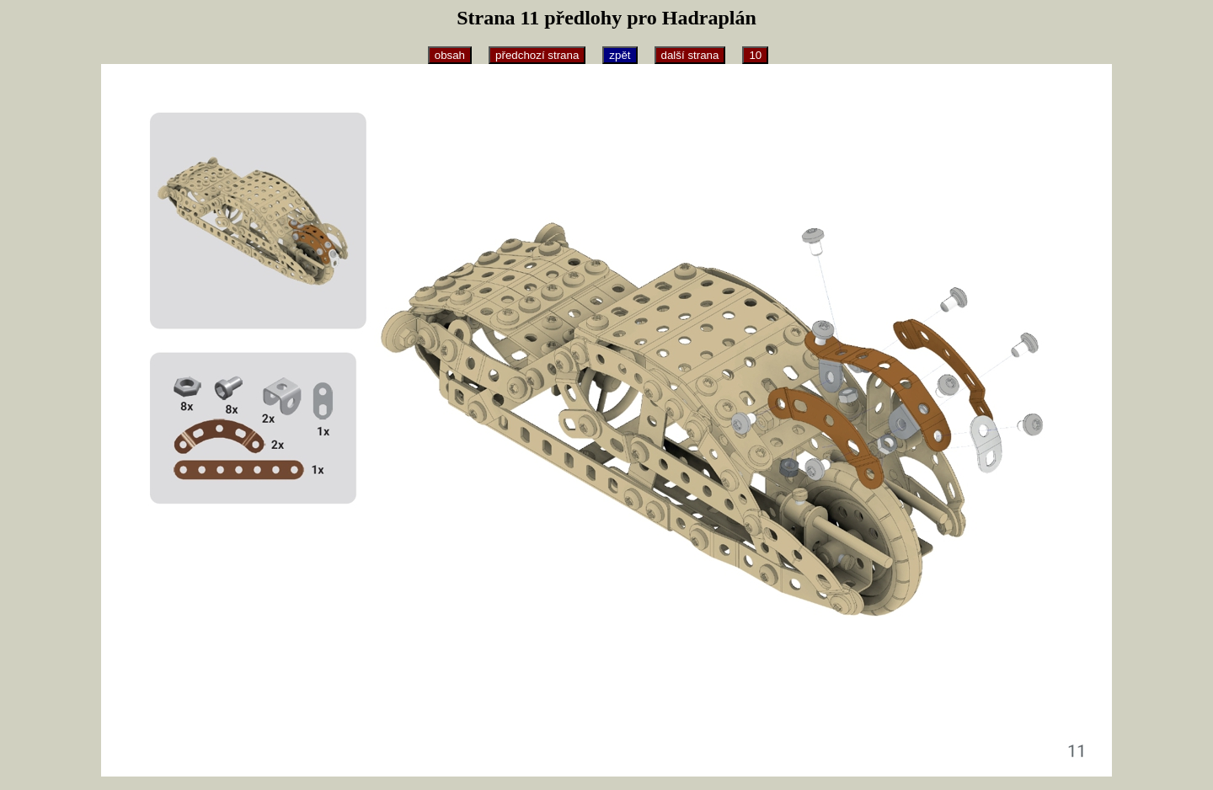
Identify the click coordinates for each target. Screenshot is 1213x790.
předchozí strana (537, 55)
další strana (690, 55)
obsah (450, 55)
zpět (619, 55)
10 (755, 55)
